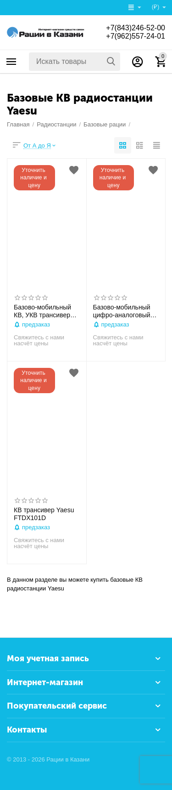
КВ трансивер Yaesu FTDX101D (44, 513)
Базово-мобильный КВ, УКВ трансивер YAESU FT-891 (42, 311)
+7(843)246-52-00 (135, 28)
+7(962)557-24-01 (135, 36)
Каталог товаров (11, 61)
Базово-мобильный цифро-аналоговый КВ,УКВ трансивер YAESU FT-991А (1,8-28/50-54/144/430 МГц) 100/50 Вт (124, 311)
